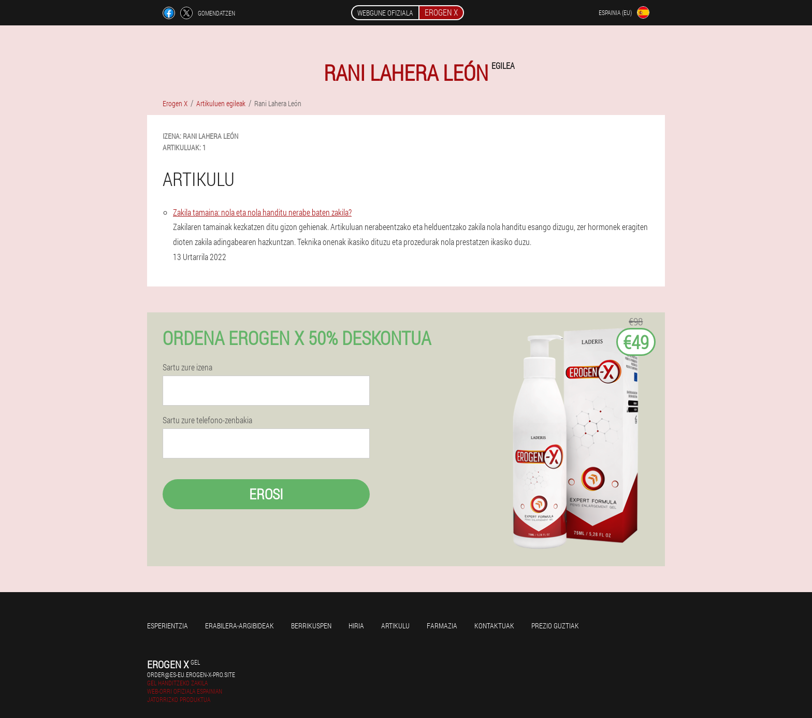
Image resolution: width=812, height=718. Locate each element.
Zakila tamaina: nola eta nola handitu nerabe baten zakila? (262, 212)
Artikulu (395, 625)
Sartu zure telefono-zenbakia (207, 420)
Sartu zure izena (187, 367)
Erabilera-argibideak (239, 625)
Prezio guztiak (555, 625)
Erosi (266, 494)
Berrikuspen (311, 625)
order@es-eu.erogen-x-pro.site (191, 674)
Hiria (356, 625)
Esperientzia (167, 625)
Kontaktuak (494, 625)
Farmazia (442, 625)
